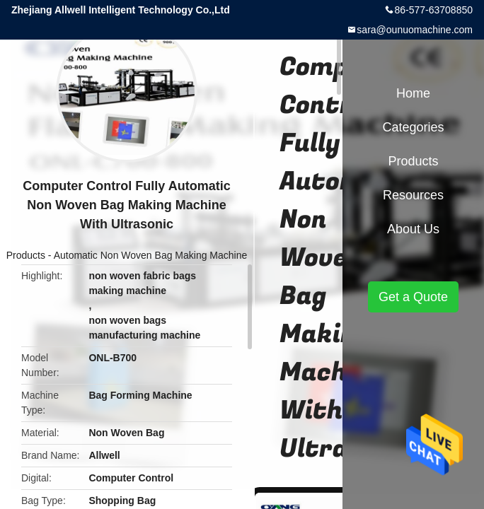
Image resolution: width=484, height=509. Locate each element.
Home (413, 93)
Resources (413, 195)
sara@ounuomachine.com (415, 29)
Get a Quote (413, 297)
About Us (413, 229)
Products (25, 255)
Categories (413, 127)
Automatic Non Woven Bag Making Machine (151, 255)
